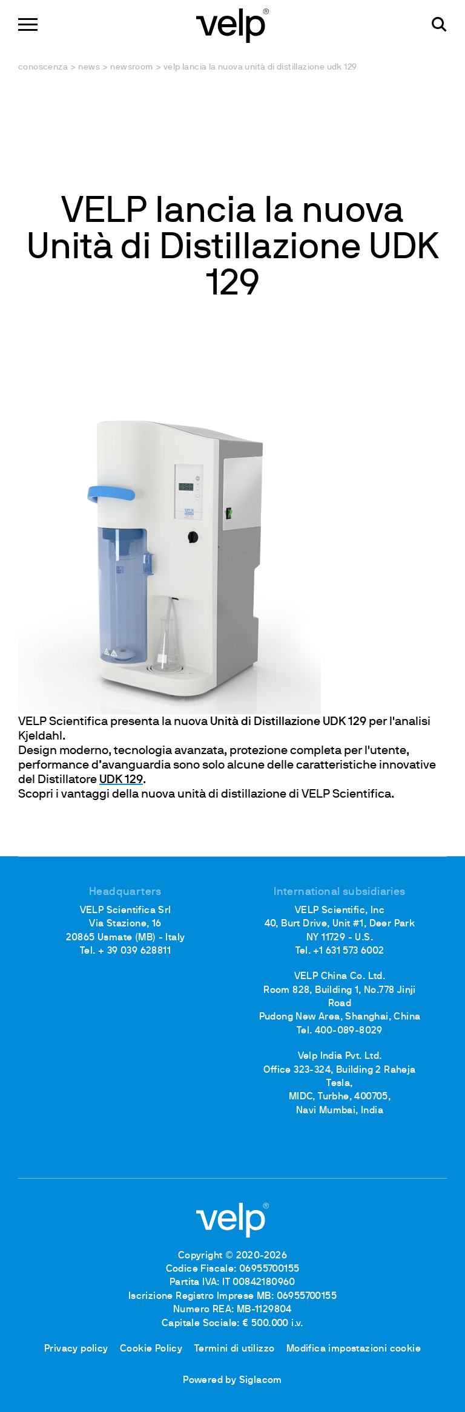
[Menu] (28, 24)
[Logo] (232, 24)
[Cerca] (439, 24)
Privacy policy (76, 1349)
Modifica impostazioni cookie (353, 1349)
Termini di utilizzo (234, 1349)
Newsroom (131, 67)
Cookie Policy (151, 1349)
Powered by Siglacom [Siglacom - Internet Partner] (232, 1380)
